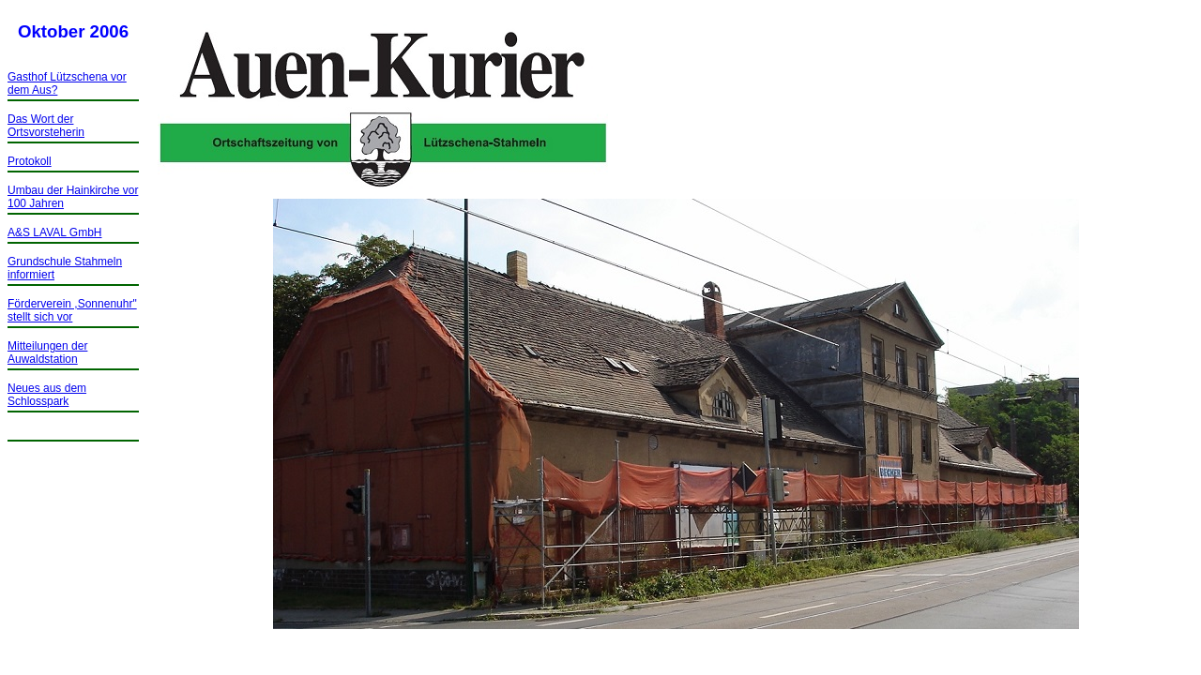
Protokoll (30, 161)
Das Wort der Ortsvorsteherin (46, 125)
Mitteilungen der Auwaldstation (47, 352)
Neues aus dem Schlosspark (47, 395)
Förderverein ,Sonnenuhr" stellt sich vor (72, 310)
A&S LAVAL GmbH (54, 232)
